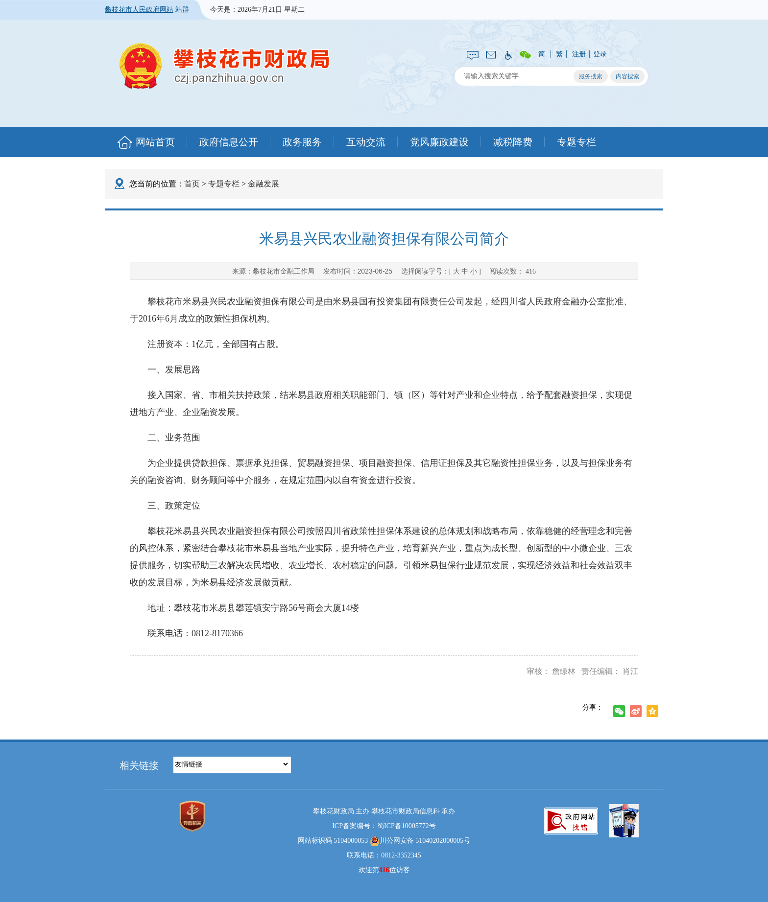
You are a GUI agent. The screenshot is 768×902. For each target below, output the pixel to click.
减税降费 (512, 142)
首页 (192, 184)
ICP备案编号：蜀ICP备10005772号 (384, 826)
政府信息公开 (228, 142)
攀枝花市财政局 (225, 66)
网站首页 (155, 142)
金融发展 (263, 184)
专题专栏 (576, 142)
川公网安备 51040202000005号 (420, 841)
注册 (579, 54)
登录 (600, 54)
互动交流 (365, 142)
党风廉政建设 (439, 142)
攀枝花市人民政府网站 (139, 9)
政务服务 (302, 142)
